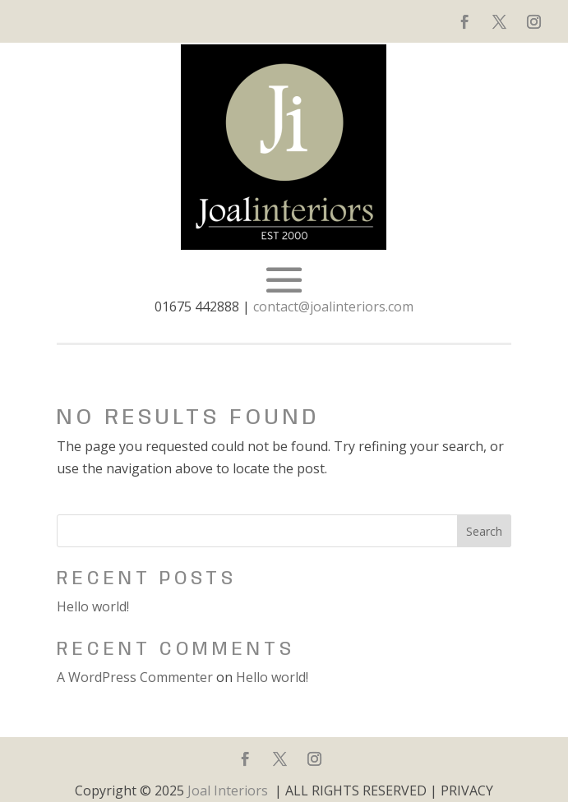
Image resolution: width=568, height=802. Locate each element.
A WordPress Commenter (135, 677)
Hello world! (93, 606)
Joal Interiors (227, 790)
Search (484, 531)
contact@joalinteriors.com (333, 306)
